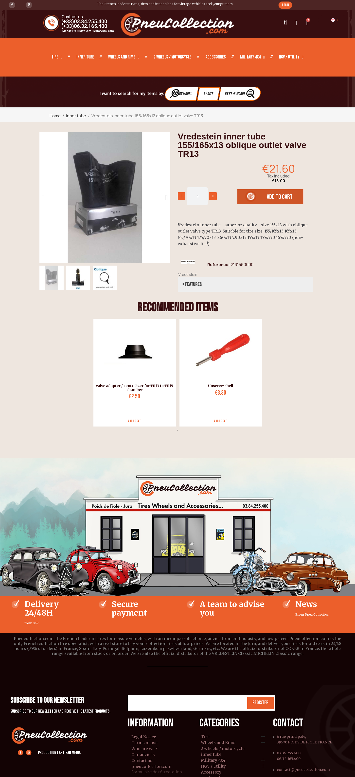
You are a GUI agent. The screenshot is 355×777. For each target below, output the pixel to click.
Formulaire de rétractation (156, 772)
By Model (180, 93)
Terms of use (144, 742)
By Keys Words (240, 93)
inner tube (85, 57)
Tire (57, 57)
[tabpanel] (133, 373)
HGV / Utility (291, 57)
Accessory (211, 772)
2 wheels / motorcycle (172, 57)
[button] (285, 5)
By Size (208, 94)
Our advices (143, 754)
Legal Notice (143, 736)
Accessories (216, 57)
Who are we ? (144, 748)
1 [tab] (177, 430)
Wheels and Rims (123, 57)
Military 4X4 (252, 57)
